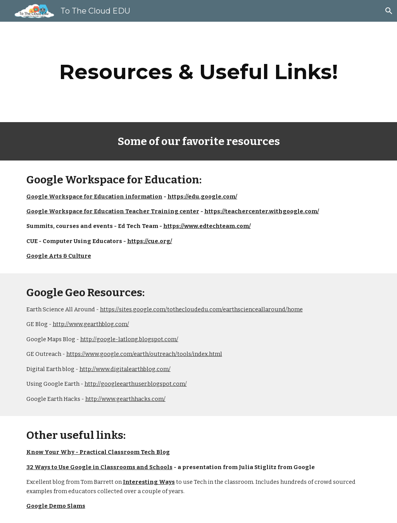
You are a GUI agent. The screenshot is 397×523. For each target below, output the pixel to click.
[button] (387, 11)
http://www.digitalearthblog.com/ (125, 369)
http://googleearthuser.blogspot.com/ (136, 383)
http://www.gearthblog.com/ (91, 324)
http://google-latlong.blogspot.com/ (129, 339)
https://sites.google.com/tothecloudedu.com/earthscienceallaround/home (201, 309)
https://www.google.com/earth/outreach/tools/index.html (144, 353)
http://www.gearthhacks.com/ (125, 398)
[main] (198, 72)
